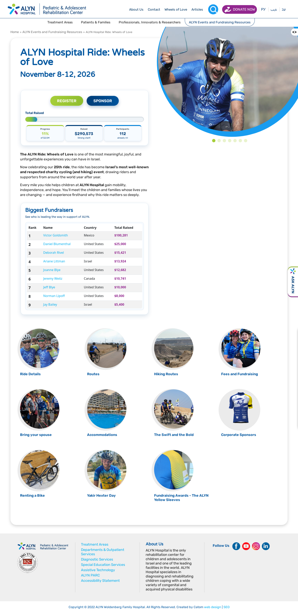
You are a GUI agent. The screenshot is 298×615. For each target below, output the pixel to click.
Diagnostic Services (97, 559)
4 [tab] (229, 140)
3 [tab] (224, 140)
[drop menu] (136, 9)
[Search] (213, 9)
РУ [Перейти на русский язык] (263, 9)
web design (212, 607)
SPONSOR (102, 100)
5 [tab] (235, 140)
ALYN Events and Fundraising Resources (52, 32)
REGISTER (66, 100)
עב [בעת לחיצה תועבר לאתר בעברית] (284, 9)
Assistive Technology (98, 570)
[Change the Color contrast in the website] (294, 32)
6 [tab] (240, 140)
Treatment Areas (94, 544)
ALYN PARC (90, 575)
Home (14, 32)
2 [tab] (219, 140)
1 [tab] (213, 140)
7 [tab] (245, 140)
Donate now (244, 9)
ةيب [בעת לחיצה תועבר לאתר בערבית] (273, 9)
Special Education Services (103, 565)
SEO (227, 607)
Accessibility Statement (100, 580)
